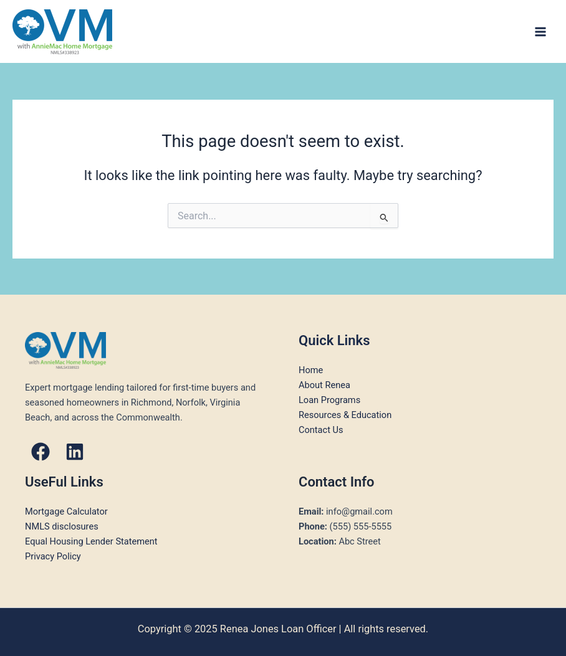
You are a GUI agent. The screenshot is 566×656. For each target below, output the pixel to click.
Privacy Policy (53, 556)
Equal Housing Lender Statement (91, 541)
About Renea (324, 385)
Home (311, 370)
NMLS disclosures (61, 526)
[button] (40, 451)
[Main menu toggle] (540, 32)
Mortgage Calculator (66, 511)
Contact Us (321, 429)
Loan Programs (329, 400)
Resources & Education (345, 415)
